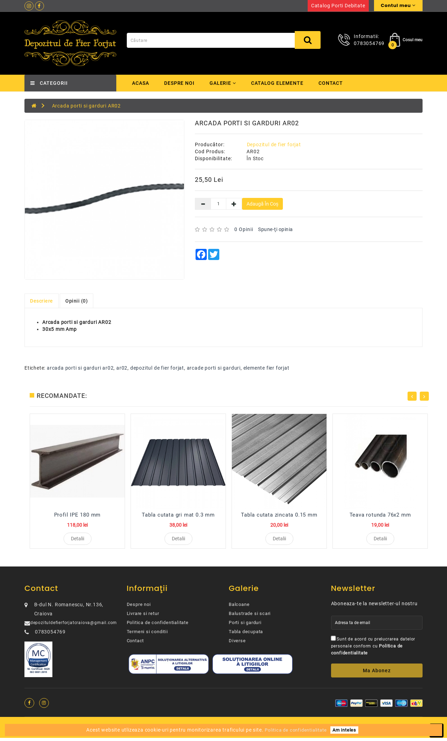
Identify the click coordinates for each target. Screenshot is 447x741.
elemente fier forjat (266, 368)
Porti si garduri (245, 625)
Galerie (223, 83)
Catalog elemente (279, 83)
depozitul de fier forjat (157, 368)
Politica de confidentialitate (158, 625)
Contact (333, 83)
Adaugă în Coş (262, 204)
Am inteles (344, 730)
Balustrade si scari (250, 616)
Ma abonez (377, 673)
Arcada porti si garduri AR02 (86, 106)
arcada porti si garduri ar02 (80, 368)
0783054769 (369, 43)
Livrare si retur (143, 616)
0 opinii (243, 229)
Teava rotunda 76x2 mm (380, 515)
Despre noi (179, 83)
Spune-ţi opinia (275, 229)
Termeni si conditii (147, 634)
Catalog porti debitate (338, 5)
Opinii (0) (76, 301)
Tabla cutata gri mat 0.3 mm (178, 515)
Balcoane (239, 607)
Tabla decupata (246, 634)
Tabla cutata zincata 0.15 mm (279, 515)
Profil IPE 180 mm (77, 515)
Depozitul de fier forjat (274, 144)
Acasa (140, 83)
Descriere (41, 301)
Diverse (237, 643)
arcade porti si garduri (214, 368)
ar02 (121, 368)
